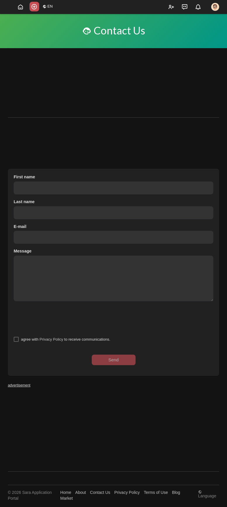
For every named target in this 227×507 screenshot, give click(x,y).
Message (23, 251)
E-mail (20, 226)
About (80, 492)
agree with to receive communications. (65, 339)
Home (65, 492)
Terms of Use (156, 492)
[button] (34, 6)
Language (207, 494)
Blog (176, 492)
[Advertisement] (113, 75)
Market (66, 498)
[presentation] (58, 318)
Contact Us (100, 492)
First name (24, 177)
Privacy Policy (51, 339)
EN (48, 6)
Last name (24, 201)
